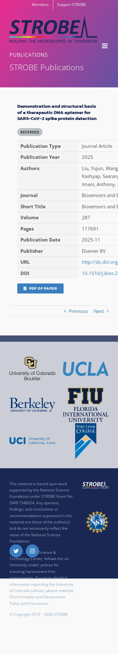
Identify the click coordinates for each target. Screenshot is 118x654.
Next (99, 311)
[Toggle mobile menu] (105, 46)
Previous (78, 311)
